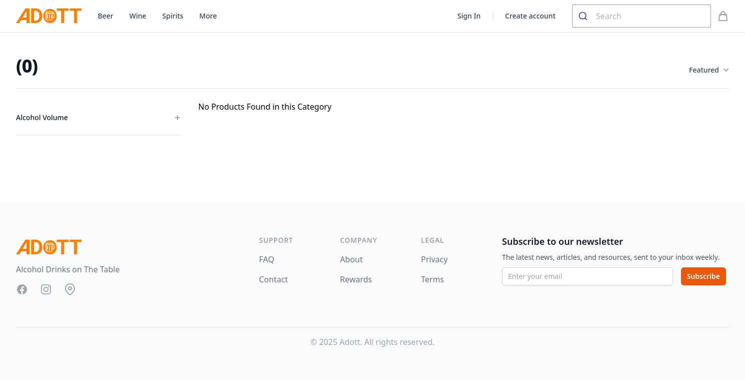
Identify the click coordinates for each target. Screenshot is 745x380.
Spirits (173, 16)
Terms (432, 279)
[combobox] (641, 16)
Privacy (434, 259)
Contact (273, 279)
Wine (138, 16)
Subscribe (703, 276)
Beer (106, 16)
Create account (530, 16)
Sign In (469, 16)
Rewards (356, 279)
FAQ (266, 259)
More (208, 16)
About (351, 259)
